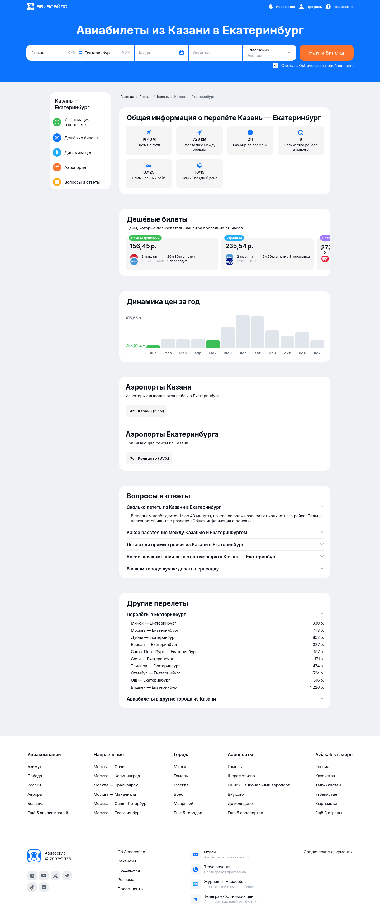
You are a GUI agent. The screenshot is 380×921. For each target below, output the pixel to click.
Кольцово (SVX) (149, 458)
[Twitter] (55, 875)
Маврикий (183, 803)
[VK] (32, 875)
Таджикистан (328, 785)
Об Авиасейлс (131, 851)
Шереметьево (241, 775)
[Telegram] (67, 875)
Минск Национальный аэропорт (259, 785)
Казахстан (325, 775)
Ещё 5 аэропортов (245, 812)
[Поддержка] (339, 6)
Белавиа (35, 803)
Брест (179, 794)
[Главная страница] (46, 6)
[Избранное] (281, 6)
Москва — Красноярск (116, 785)
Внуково (236, 794)
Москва (181, 785)
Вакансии (126, 861)
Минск (180, 766)
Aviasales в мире (334, 754)
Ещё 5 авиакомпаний (47, 812)
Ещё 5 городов (188, 812)
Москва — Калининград (117, 775)
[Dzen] (44, 887)
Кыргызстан (327, 803)
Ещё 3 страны (328, 812)
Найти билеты (326, 53)
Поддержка (128, 870)
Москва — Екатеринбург (117, 812)
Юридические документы (328, 851)
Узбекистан (326, 794)
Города (182, 754)
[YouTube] (44, 875)
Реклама (125, 879)
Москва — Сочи (109, 766)
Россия (34, 785)
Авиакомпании (44, 754)
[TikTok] (32, 887)
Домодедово (240, 803)
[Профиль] (310, 6)
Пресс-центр (130, 888)
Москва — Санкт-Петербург (121, 803)
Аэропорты (240, 754)
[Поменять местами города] (80, 52)
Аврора (34, 794)
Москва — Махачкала (115, 794)
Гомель (181, 775)
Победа (34, 775)
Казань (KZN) (146, 411)
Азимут (34, 766)
